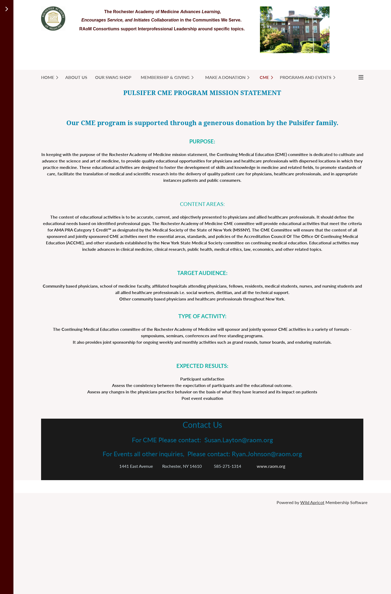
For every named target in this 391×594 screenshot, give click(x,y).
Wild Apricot (312, 502)
